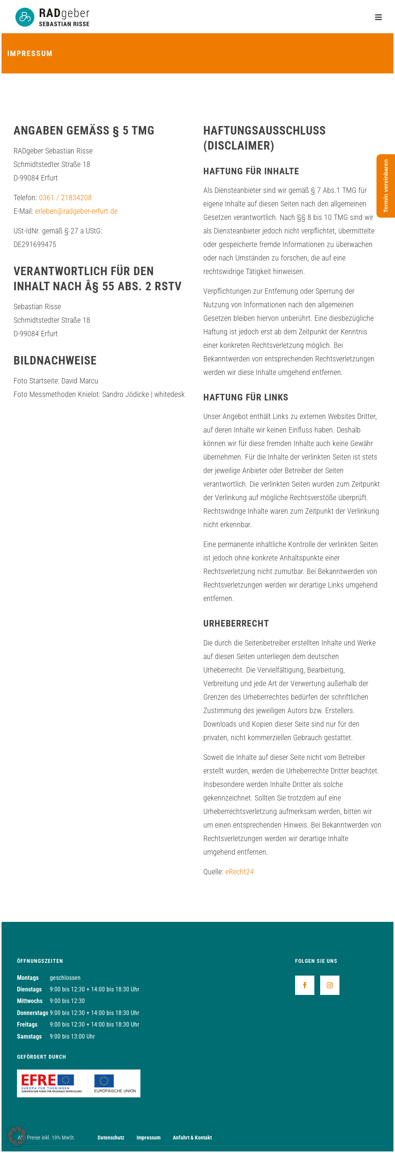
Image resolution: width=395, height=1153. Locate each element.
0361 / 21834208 (65, 197)
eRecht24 (239, 871)
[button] (17, 1136)
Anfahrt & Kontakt (192, 1137)
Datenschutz (111, 1137)
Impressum (148, 1137)
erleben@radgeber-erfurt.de (76, 211)
